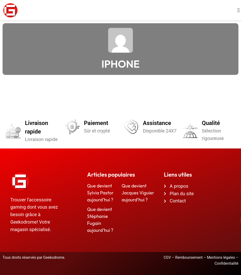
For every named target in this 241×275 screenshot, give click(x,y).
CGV (167, 257)
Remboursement (189, 257)
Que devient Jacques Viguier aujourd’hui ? (138, 193)
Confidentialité (226, 263)
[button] (238, 10)
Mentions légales (221, 257)
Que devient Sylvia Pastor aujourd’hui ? (100, 193)
